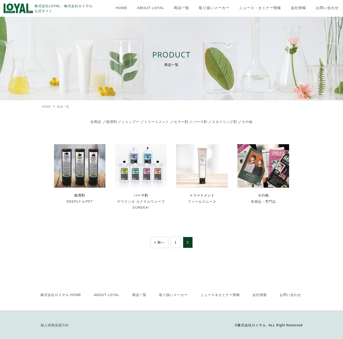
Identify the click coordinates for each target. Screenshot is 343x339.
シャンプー (130, 122)
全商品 (96, 122)
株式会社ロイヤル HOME (60, 295)
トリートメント (156, 122)
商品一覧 (181, 8)
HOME (121, 8)
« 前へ (159, 242)
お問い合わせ (327, 8)
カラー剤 (181, 122)
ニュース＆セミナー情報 (220, 295)
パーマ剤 (200, 122)
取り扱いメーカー (214, 8)
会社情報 (298, 8)
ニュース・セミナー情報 (260, 8)
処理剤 (111, 122)
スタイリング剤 (224, 122)
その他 (247, 122)
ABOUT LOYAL (150, 8)
